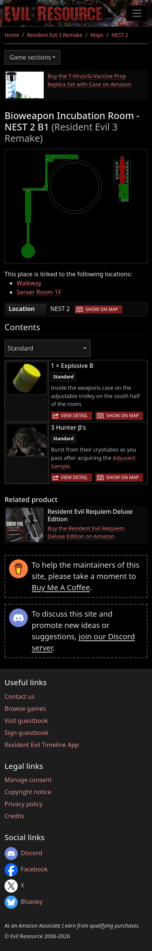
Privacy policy (24, 804)
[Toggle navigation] (136, 13)
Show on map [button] (102, 309)
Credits (15, 816)
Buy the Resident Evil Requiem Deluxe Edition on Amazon (86, 532)
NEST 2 (119, 34)
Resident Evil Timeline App (42, 745)
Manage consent (28, 780)
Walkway (29, 283)
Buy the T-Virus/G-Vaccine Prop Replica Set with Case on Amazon (89, 80)
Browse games (25, 708)
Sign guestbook (27, 733)
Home (12, 34)
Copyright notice (28, 792)
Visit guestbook (26, 721)
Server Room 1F (39, 292)
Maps (97, 34)
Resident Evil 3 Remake (55, 34)
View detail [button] (74, 415)
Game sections (30, 57)
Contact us (20, 696)
